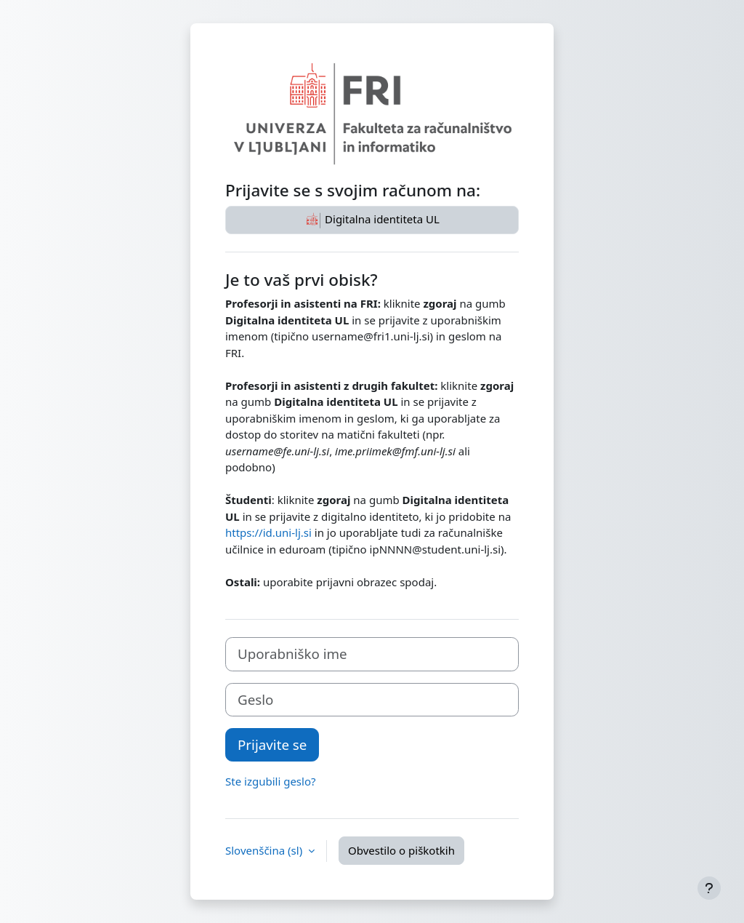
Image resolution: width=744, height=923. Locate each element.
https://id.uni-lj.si (268, 532)
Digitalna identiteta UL (372, 220)
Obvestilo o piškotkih (401, 850)
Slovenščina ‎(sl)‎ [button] (265, 850)
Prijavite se (272, 744)
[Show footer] (709, 888)
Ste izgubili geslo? (270, 781)
